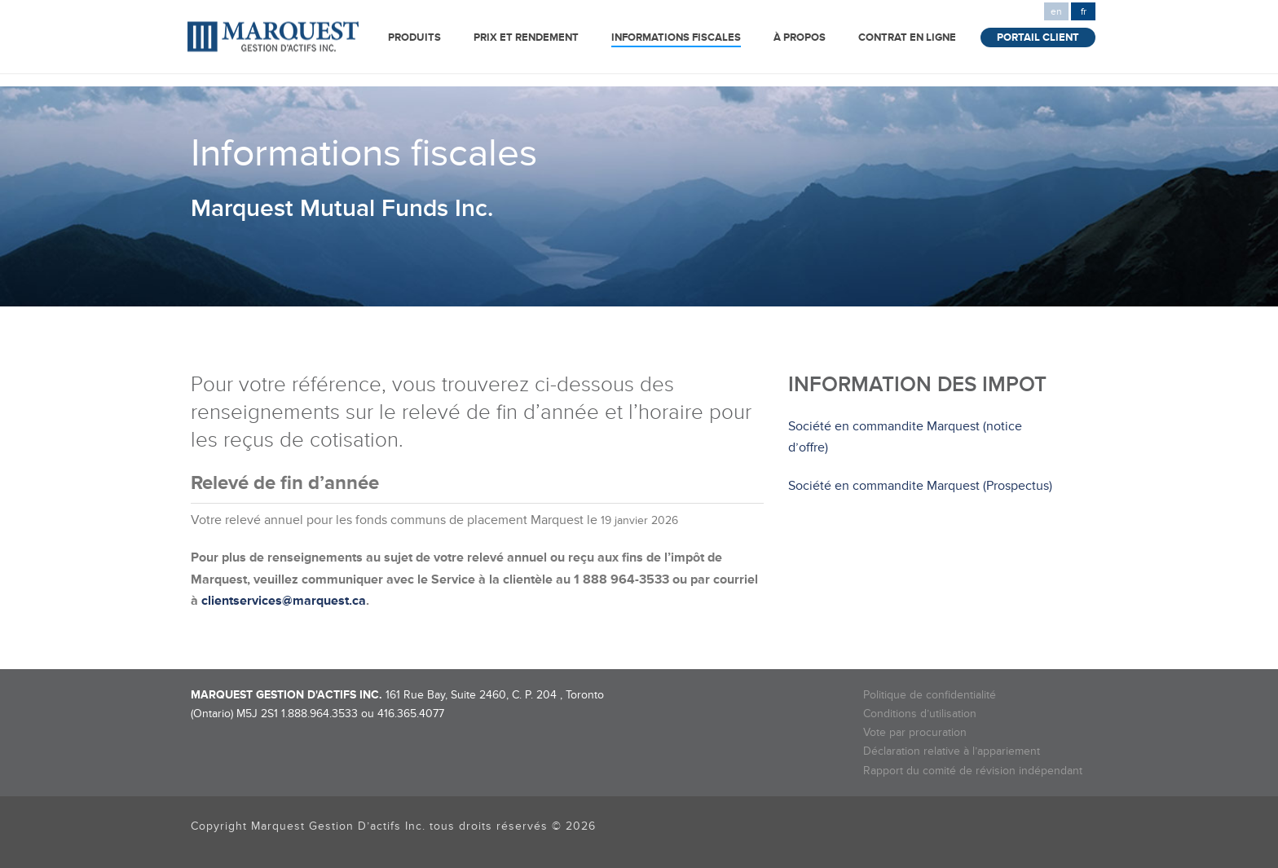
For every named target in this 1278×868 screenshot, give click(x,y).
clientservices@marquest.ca (283, 601)
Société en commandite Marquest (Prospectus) (920, 486)
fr (1083, 12)
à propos (799, 37)
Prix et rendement (526, 37)
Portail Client (1038, 37)
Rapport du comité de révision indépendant (972, 771)
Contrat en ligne (907, 37)
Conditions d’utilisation (919, 713)
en (1056, 12)
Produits (414, 37)
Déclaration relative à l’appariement (951, 751)
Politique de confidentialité (929, 695)
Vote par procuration (915, 732)
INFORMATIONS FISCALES (676, 37)
